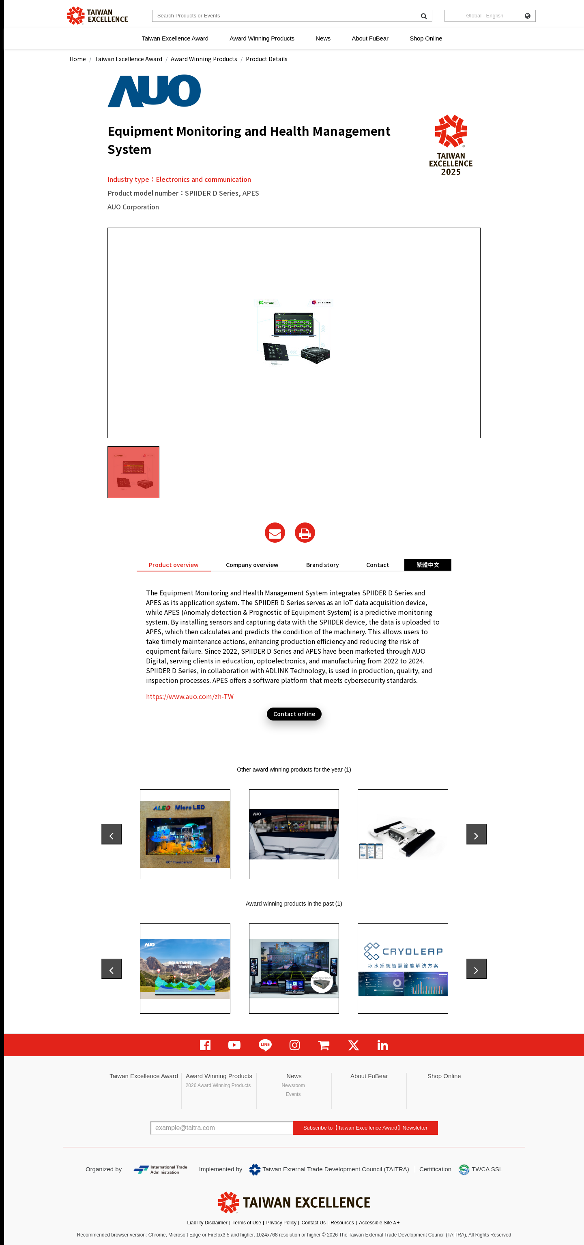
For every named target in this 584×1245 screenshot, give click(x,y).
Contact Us (314, 1223)
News (323, 38)
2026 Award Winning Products (218, 1085)
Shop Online (426, 38)
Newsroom (293, 1085)
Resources (342, 1223)
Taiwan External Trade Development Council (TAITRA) (329, 1170)
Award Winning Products (262, 38)
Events (293, 1094)
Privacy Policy (281, 1223)
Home (77, 59)
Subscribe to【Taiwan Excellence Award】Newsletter (365, 1128)
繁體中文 (428, 565)
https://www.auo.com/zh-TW (190, 696)
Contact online (294, 714)
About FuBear (370, 38)
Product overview (174, 565)
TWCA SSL (480, 1170)
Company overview (252, 565)
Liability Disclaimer (207, 1223)
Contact (377, 565)
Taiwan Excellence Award (175, 38)
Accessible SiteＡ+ (379, 1223)
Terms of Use (246, 1223)
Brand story (322, 565)
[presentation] (111, 834)
